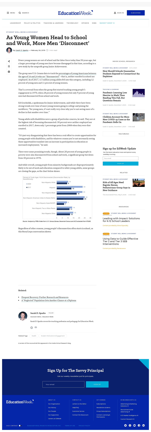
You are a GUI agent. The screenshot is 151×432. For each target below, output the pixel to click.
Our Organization (54, 404)
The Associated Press (110, 195)
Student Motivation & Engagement (53, 336)
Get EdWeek (100, 400)
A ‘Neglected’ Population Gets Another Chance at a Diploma (48, 300)
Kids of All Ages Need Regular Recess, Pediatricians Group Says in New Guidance (116, 186)
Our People (52, 411)
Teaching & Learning (67, 23)
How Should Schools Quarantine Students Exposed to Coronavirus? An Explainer (121, 74)
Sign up (97, 384)
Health (34, 336)
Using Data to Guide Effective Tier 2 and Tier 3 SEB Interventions (120, 241)
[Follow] (51, 313)
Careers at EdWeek (54, 418)
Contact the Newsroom (80, 415)
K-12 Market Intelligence (129, 415)
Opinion (98, 23)
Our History (52, 407)
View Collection (124, 134)
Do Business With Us (128, 400)
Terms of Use (70, 425)
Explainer (133, 68)
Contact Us (76, 400)
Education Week (47, 317)
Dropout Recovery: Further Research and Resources (44, 297)
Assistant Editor (35, 317)
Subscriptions (101, 404)
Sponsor (106, 235)
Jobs (107, 23)
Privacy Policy (84, 425)
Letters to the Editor (79, 404)
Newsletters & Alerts (103, 407)
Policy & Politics (45, 23)
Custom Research (127, 419)
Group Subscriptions (103, 411)
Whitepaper (107, 215)
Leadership (28, 23)
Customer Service (78, 411)
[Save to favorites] (8, 66)
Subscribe (136, 13)
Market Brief (120, 23)
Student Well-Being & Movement (22, 32)
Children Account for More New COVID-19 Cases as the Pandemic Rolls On (116, 120)
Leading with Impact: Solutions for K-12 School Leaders (121, 219)
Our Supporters (53, 415)
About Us (51, 400)
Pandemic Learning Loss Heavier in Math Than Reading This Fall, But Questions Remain (115, 96)
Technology (86, 23)
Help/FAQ (75, 407)
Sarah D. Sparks (22, 50)
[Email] (63, 384)
